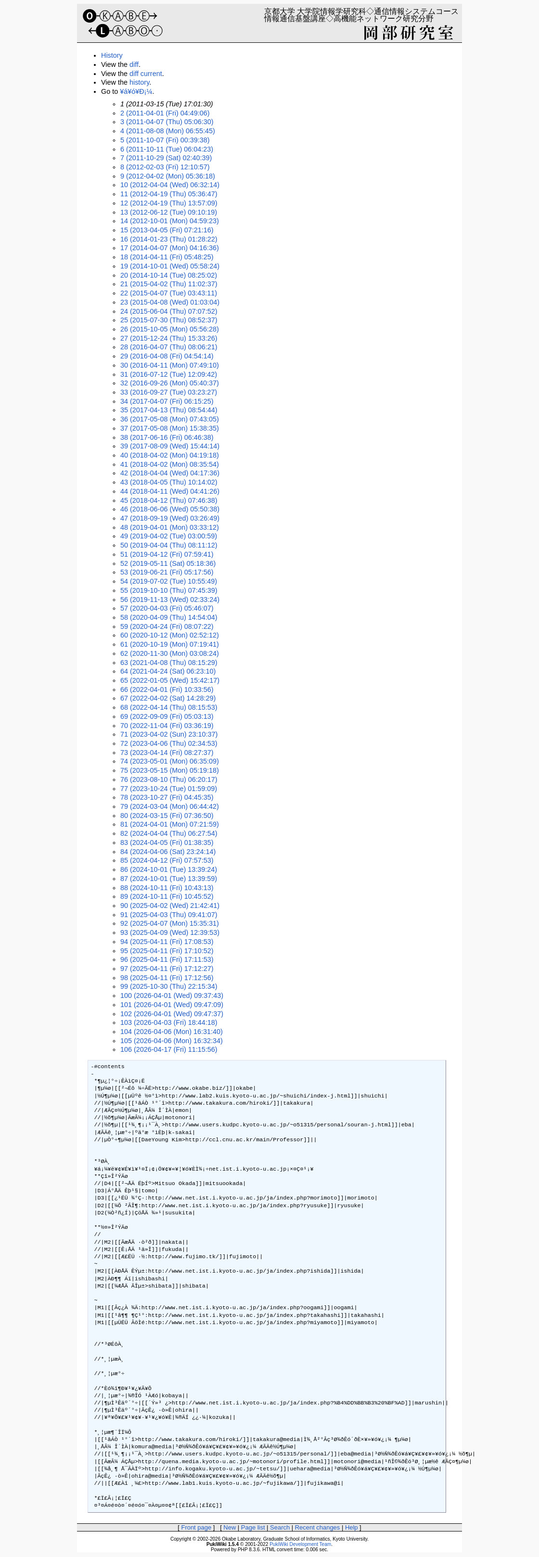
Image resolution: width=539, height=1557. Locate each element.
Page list (253, 1527)
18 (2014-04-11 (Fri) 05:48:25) (167, 257)
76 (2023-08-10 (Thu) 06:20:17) (169, 779)
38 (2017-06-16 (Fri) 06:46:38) (167, 437)
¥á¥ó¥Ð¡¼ (136, 91)
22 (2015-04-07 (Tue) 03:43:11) (168, 293)
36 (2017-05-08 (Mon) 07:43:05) (169, 419)
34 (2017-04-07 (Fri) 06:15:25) (167, 401)
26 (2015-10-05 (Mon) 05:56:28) (169, 329)
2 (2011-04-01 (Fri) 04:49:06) (165, 113)
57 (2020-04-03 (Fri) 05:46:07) (167, 608)
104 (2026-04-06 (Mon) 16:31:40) (171, 1031)
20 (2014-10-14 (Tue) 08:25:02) (168, 275)
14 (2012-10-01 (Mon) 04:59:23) (169, 221)
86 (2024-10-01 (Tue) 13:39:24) (168, 869)
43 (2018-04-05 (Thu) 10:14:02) (169, 482)
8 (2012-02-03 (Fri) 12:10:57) (165, 167)
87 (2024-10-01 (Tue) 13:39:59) (168, 878)
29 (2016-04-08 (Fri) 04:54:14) (167, 356)
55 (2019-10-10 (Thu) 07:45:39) (169, 590)
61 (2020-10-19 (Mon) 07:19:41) (169, 644)
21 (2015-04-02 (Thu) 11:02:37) (169, 284)
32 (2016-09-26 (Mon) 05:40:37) (169, 383)
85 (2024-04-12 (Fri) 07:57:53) (167, 860)
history (139, 82)
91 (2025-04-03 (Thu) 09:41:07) (169, 915)
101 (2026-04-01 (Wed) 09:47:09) (171, 1004)
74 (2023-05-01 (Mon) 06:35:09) (169, 761)
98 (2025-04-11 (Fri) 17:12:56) (167, 978)
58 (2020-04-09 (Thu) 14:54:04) (169, 617)
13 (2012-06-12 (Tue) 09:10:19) (168, 212)
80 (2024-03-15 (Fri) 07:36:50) (167, 815)
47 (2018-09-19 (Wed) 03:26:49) (169, 518)
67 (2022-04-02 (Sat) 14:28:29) (168, 698)
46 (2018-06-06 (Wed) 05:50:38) (169, 509)
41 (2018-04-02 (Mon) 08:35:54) (169, 464)
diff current (145, 73)
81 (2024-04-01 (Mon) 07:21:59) (169, 824)
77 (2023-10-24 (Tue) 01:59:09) (168, 788)
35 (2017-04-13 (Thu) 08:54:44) (169, 410)
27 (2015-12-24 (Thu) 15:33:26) (169, 338)
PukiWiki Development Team (300, 1544)
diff (134, 64)
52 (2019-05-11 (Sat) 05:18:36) (168, 563)
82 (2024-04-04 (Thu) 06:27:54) (169, 833)
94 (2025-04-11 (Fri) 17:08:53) (167, 941)
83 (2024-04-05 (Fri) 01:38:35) (167, 842)
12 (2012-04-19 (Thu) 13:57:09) (169, 203)
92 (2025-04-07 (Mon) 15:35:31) (169, 923)
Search (280, 1527)
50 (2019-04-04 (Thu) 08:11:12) (169, 545)
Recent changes (317, 1527)
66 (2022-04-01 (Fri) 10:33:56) (167, 689)
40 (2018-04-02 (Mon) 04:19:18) (169, 455)
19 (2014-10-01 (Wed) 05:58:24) (169, 266)
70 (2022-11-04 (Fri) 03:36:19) (167, 725)
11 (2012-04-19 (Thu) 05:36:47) (169, 194)
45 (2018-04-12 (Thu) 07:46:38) (169, 500)
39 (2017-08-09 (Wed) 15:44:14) (169, 446)
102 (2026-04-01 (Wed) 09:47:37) (171, 1014)
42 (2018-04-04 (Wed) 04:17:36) (169, 473)
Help (351, 1527)
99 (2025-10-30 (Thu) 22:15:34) (169, 986)
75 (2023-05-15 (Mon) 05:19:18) (169, 770)
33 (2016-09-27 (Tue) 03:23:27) (168, 392)
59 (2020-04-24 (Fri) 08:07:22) (167, 626)
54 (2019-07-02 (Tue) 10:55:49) (168, 581)
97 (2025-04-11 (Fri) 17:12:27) (167, 968)
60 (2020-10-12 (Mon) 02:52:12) (169, 635)
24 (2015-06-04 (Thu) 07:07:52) (169, 311)
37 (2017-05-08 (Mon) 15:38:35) (169, 428)
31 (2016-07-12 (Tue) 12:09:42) (168, 374)
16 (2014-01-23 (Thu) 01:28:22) (169, 239)
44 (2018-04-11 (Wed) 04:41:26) (169, 491)
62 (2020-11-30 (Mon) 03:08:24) (169, 653)
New (229, 1527)
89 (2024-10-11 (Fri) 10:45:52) (167, 896)
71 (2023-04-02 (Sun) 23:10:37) (169, 734)
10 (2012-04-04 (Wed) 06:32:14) (169, 185)
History (112, 55)
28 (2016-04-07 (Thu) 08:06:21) (169, 347)
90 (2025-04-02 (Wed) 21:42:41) (169, 905)
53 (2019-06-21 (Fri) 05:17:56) (167, 572)
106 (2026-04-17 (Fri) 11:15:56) (169, 1049)
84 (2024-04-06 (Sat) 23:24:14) (168, 851)
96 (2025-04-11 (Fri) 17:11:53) (167, 959)
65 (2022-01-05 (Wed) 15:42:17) (169, 680)
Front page (196, 1527)
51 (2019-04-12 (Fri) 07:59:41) (167, 554)
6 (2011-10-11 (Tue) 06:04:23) (166, 149)
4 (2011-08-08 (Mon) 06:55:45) (167, 131)
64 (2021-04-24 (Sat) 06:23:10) (168, 671)
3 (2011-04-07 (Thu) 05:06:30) (167, 122)
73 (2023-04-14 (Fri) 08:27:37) (167, 752)
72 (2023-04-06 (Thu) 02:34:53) (169, 743)
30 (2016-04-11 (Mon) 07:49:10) (169, 365)
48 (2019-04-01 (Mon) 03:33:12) (169, 527)
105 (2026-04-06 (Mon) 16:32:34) (171, 1041)
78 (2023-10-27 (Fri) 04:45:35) (167, 797)
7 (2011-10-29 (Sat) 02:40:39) (166, 158)
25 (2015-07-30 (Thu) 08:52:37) (169, 320)
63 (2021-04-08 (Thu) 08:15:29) (169, 662)
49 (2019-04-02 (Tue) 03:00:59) (168, 536)
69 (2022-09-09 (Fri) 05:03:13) (167, 716)
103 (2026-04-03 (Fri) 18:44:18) (169, 1022)
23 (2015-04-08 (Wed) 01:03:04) (169, 302)
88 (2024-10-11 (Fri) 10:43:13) (167, 888)
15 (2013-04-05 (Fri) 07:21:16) (167, 230)
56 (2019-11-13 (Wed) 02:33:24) (169, 599)
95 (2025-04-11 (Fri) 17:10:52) (167, 951)
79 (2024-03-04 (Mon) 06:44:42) (169, 806)
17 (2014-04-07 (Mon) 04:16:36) (169, 248)
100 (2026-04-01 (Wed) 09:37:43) (171, 995)
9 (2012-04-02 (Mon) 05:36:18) (167, 176)
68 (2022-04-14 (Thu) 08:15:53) (169, 707)
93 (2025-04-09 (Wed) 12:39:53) (169, 932)
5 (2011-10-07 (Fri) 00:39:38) (165, 140)
